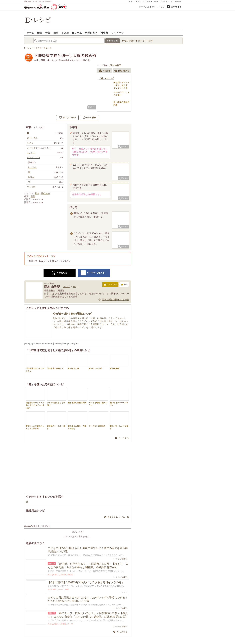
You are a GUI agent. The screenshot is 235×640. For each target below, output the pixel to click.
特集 (47, 32)
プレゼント (164, 1)
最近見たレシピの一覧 (118, 517)
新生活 (70, 575)
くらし (138, 1)
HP (74, 286)
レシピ (61, 589)
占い (156, 1)
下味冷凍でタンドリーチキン (35, 363)
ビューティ (147, 1)
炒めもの (45, 193)
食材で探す (129, 41)
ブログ (66, 286)
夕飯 (67, 589)
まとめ (65, 32)
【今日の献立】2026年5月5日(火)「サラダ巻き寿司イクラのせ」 (86, 582)
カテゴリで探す (145, 41)
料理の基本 (91, 32)
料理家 (104, 32)
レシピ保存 (91, 117)
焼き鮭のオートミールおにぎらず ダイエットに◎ (35, 398)
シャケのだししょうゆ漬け (56, 397)
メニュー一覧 (176, 1)
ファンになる (110, 285)
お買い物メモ (121, 71)
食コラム (77, 32)
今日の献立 (52, 589)
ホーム (30, 32)
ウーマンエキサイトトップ (152, 7)
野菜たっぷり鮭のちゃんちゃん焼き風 (35, 420)
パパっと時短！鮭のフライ (98, 397)
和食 (37, 193)
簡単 (55, 32)
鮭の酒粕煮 (119, 361)
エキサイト (176, 7)
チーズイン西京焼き (98, 419)
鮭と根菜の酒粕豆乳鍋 (77, 396)
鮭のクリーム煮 (98, 361)
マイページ (117, 32)
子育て (131, 1)
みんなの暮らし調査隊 (57, 575)
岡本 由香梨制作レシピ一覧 (115, 299)
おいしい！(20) (69, 117)
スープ (70, 624)
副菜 (33, 196)
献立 (39, 32)
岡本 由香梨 (115, 65)
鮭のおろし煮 (77, 361)
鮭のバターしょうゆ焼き (119, 420)
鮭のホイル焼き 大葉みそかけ (77, 420)
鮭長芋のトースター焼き (56, 420)
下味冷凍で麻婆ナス (56, 361)
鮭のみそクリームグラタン (119, 397)
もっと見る (123, 438)
